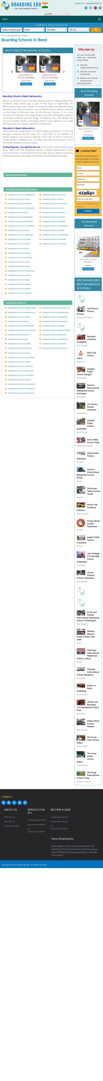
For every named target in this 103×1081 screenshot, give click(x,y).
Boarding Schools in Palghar (52, 239)
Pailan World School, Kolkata (93, 724)
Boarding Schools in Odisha (17, 353)
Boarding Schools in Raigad (17, 253)
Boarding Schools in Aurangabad (20, 208)
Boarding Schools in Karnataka (53, 321)
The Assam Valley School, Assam (93, 492)
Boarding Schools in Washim (18, 289)
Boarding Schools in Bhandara (19, 217)
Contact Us (79, 3)
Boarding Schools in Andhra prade (20, 308)
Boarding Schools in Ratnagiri (18, 257)
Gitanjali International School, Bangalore (88, 673)
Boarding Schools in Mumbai (52, 212)
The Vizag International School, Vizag (88, 776)
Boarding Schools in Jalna (51, 199)
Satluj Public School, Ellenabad (88, 457)
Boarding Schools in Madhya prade (54, 330)
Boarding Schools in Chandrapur (20, 226)
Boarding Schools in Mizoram (52, 344)
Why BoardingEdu (12, 827)
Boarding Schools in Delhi (17, 335)
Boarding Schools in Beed (16, 212)
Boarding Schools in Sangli (17, 262)
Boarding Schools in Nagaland (53, 348)
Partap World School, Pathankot (93, 524)
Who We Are (9, 818)
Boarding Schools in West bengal (20, 393)
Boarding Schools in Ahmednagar (20, 195)
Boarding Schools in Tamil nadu (19, 371)
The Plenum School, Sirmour (87, 312)
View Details (26, 84)
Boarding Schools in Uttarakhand (20, 389)
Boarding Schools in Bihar (17, 321)
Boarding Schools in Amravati (18, 204)
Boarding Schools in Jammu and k (54, 312)
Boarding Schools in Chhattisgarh (20, 330)
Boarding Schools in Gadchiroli (19, 235)
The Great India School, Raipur (88, 741)
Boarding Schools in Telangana (19, 375)
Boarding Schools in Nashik (51, 230)
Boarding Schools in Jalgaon (52, 195)
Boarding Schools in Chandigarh (19, 326)
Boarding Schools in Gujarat (18, 344)
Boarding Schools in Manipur (52, 335)
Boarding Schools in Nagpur (52, 217)
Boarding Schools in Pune (17, 249)
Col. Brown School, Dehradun (92, 408)
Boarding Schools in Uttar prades (20, 384)
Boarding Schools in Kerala (52, 326)
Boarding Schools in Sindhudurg (19, 271)
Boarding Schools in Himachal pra (54, 308)
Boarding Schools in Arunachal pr (20, 312)
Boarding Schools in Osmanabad (53, 235)
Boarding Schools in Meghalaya (53, 339)
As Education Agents (59, 822)
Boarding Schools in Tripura (18, 380)
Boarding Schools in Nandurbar (53, 226)
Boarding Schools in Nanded (52, 221)
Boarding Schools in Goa (16, 339)
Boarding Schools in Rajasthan (19, 366)
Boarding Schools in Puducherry (19, 357)
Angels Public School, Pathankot (88, 541)
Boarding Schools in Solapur (18, 275)
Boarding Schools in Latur (51, 208)
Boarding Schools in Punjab (17, 362)
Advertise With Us (94, 3)
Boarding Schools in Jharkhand (53, 317)
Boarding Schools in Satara (17, 266)
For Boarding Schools (37, 821)
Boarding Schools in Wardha (18, 284)
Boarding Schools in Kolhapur (53, 204)
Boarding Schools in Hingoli (18, 244)
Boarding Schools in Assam (17, 317)
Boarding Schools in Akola (17, 199)
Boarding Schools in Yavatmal (18, 293)
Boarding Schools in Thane (17, 280)
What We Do (9, 822)
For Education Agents (37, 825)
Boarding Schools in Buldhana (19, 221)
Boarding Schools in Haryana (18, 348)
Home (3, 35)
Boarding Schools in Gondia (18, 239)
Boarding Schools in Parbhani (52, 244)
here (97, 204)
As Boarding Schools (59, 818)
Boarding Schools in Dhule (17, 230)
